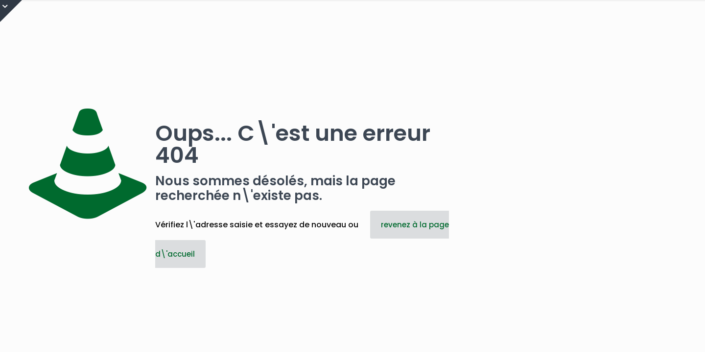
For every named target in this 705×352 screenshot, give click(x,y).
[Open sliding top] (11, 11)
